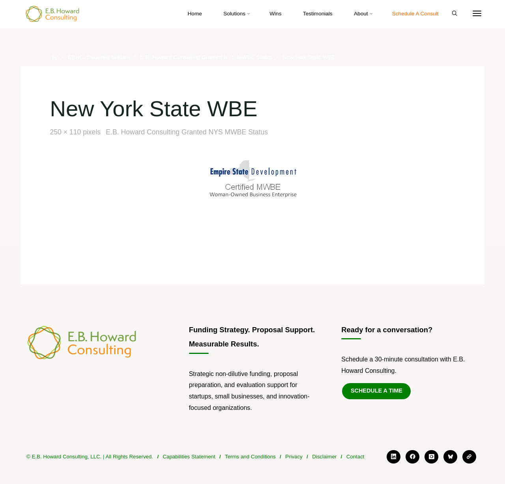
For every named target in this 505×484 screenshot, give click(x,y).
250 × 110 (66, 132)
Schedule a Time (376, 390)
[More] (477, 14)
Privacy (294, 457)
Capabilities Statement (189, 457)
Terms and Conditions (250, 457)
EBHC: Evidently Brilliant (99, 57)
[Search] (454, 14)
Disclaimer (324, 457)
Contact (355, 457)
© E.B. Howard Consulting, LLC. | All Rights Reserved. (89, 457)
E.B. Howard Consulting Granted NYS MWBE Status (206, 57)
